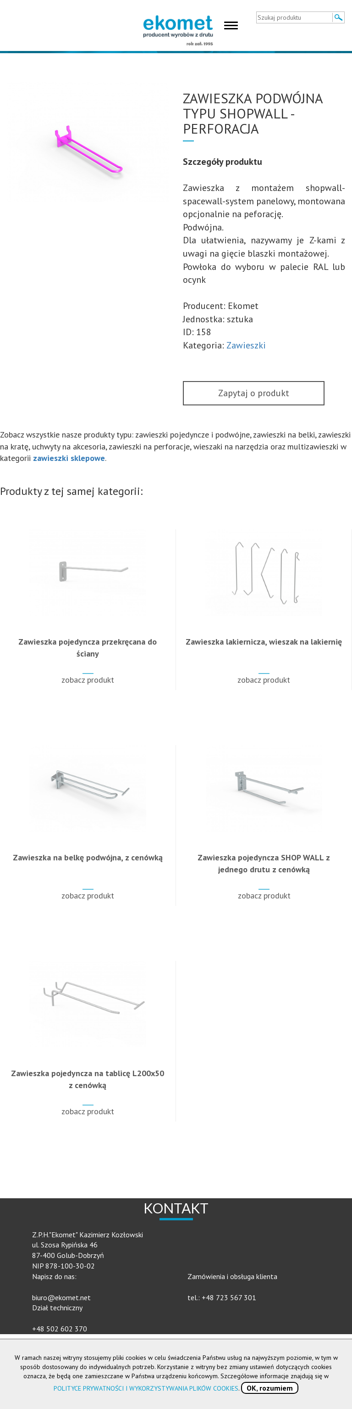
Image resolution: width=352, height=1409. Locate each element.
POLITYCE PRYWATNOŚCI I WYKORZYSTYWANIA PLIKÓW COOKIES (146, 1388)
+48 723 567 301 (229, 1297)
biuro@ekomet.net (61, 1297)
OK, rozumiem (270, 1387)
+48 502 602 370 (59, 1328)
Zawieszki (246, 345)
